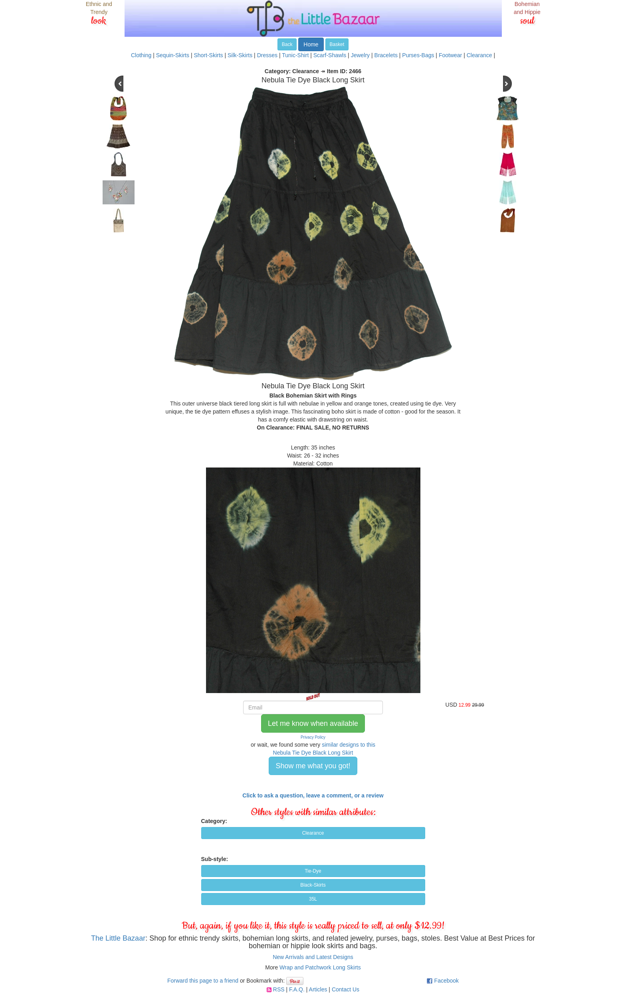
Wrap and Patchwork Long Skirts (320, 967)
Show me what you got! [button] (312, 766)
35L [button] (313, 899)
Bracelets (386, 55)
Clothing (141, 55)
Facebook (446, 980)
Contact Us (345, 989)
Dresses (267, 55)
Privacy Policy (313, 737)
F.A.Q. (297, 989)
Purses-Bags (418, 55)
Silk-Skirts (240, 55)
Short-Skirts (208, 55)
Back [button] (287, 44)
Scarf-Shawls (329, 55)
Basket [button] (337, 44)
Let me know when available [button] (313, 723)
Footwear (450, 55)
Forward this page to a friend (202, 980)
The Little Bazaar (118, 938)
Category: (214, 821)
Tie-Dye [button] (313, 871)
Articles (318, 989)
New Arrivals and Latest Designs (313, 957)
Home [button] (310, 44)
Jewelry (360, 55)
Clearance (479, 55)
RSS (279, 989)
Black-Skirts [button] (312, 885)
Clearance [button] (313, 833)
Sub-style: (214, 859)
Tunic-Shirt (295, 55)
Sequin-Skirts (172, 55)
